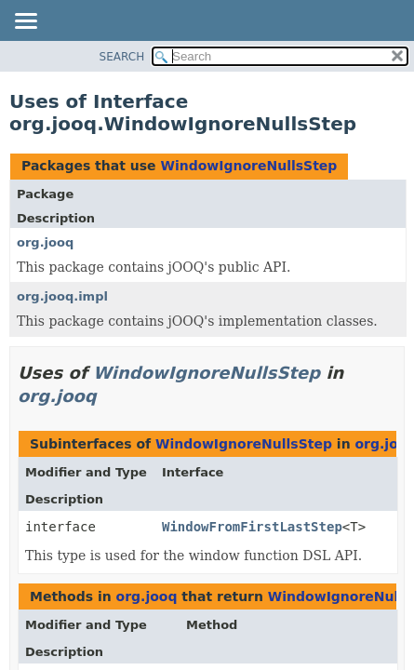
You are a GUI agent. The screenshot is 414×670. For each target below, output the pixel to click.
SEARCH (122, 56)
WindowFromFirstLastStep (252, 526)
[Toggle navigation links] (25, 22)
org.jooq (45, 242)
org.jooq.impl (62, 296)
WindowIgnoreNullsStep (248, 165)
